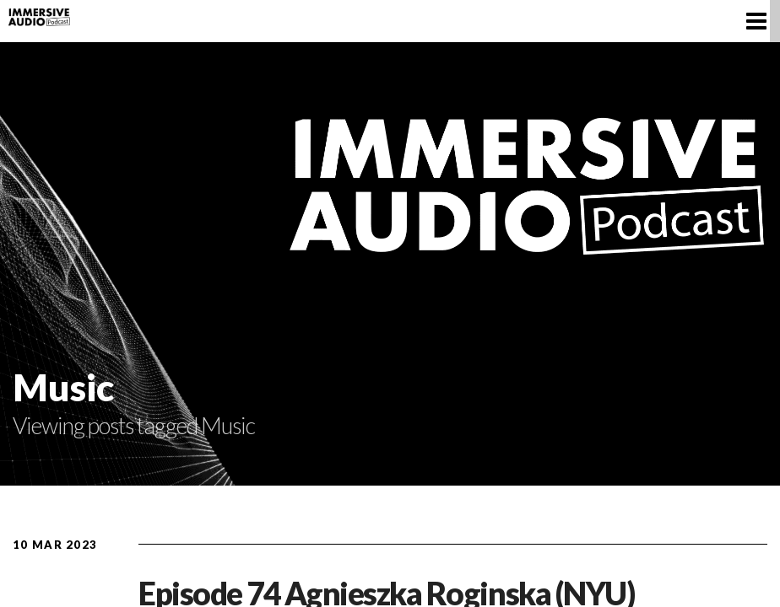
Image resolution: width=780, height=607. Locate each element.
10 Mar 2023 (55, 544)
